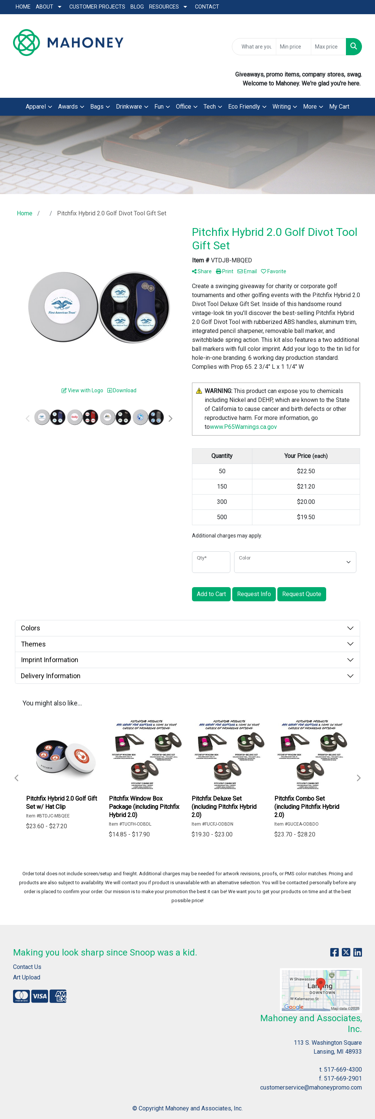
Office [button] (183, 106)
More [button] (310, 106)
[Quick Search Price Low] (293, 46)
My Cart (339, 106)
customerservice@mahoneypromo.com (311, 1087)
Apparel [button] (36, 106)
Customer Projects (97, 7)
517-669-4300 (343, 1069)
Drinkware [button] (129, 106)
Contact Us (27, 966)
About (44, 7)
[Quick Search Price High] (328, 46)
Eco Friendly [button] (244, 106)
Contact (207, 7)
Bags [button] (97, 106)
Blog (137, 7)
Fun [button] (159, 106)
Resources (164, 7)
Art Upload (26, 977)
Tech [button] (210, 106)
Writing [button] (281, 106)
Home (23, 7)
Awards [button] (68, 106)
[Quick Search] (254, 46)
